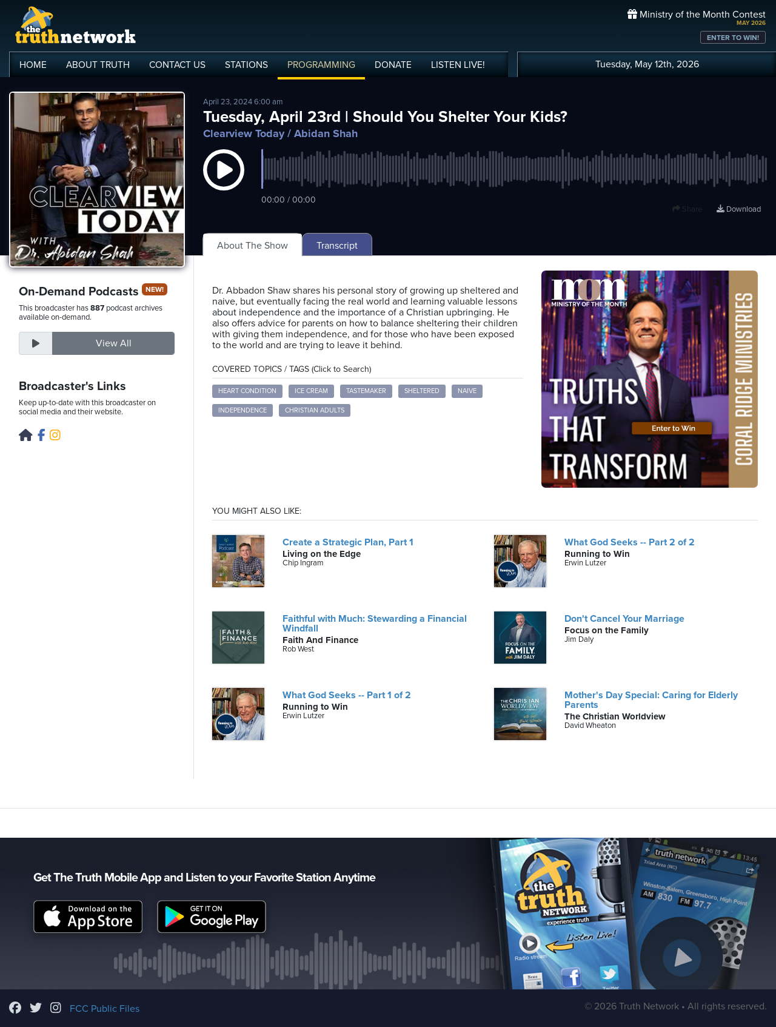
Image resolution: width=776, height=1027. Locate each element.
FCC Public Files (104, 1009)
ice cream (311, 391)
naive (467, 391)
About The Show (252, 246)
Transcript (337, 246)
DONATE (393, 64)
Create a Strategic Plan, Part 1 (348, 542)
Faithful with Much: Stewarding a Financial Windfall (375, 624)
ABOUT (98, 64)
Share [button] (687, 209)
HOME (33, 64)
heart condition (247, 391)
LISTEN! (458, 64)
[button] (223, 182)
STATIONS (246, 64)
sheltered (422, 391)
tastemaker (366, 391)
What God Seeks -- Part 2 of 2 (629, 542)
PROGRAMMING (321, 64)
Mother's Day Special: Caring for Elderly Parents (651, 700)
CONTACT (177, 64)
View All (114, 343)
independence (242, 410)
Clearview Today (243, 133)
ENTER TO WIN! (733, 37)
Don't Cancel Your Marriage (624, 619)
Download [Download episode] (739, 209)
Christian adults (314, 410)
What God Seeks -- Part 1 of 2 (347, 695)
